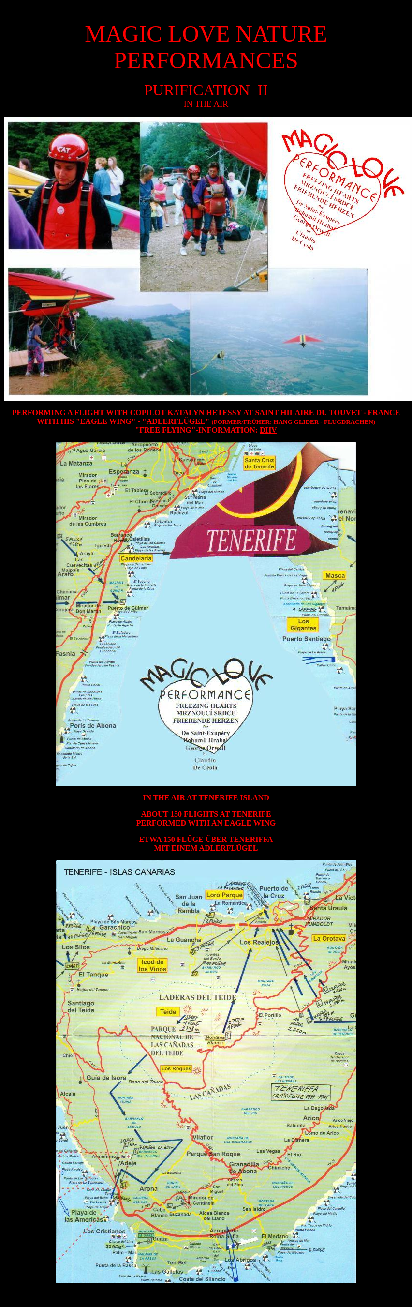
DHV (268, 430)
